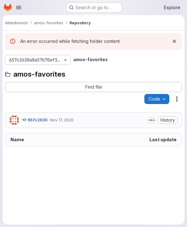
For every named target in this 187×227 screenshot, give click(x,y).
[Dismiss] (174, 41)
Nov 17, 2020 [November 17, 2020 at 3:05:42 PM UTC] (62, 120)
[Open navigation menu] (19, 8)
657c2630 (34, 119)
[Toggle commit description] (152, 120)
